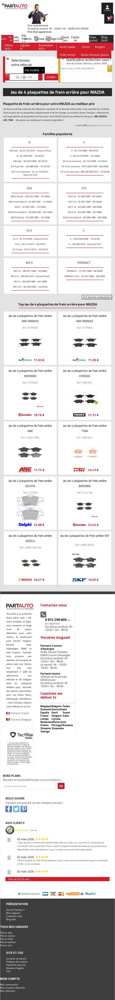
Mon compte (10, 978)
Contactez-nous (14, 916)
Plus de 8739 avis (18, 879)
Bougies (100, 46)
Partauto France (17, 713)
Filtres (86, 46)
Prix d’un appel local (39, 32)
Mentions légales (15, 968)
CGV (8, 971)
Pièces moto (6, 939)
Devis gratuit (93, 39)
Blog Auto (105, 39)
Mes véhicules (7, 991)
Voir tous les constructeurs (97, 297)
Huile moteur (68, 54)
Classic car (75, 39)
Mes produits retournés (12, 987)
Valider (51, 77)
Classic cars (65, 39)
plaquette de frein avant (100, 125)
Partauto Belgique (18, 719)
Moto (27, 38)
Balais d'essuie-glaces (95, 54)
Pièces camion (7, 936)
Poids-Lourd (15, 39)
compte (107, 10)
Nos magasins (13, 913)
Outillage (51, 38)
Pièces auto (6, 932)
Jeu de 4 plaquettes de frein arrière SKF (84, 535)
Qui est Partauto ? (15, 910)
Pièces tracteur (8, 942)
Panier (111, 17)
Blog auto (11, 919)
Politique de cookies (16, 962)
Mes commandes (9, 984)
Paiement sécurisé (15, 965)
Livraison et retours (16, 958)
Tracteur (39, 38)
